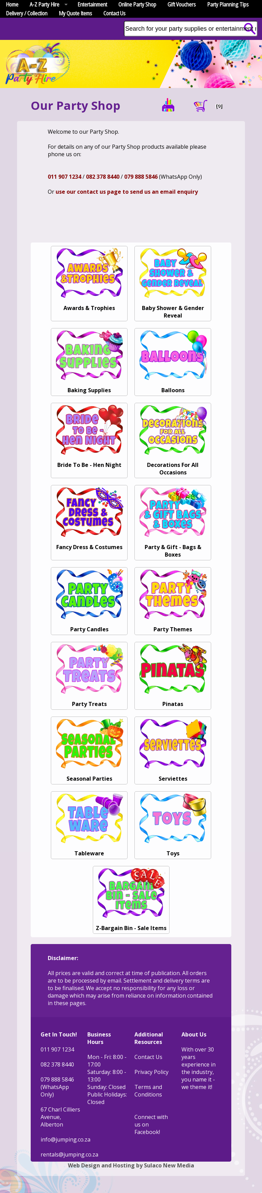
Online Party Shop (137, 4)
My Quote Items (75, 13)
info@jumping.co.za (65, 1139)
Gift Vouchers (182, 4)
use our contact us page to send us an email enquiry (127, 191)
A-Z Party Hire (46, 5)
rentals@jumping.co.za (69, 1154)
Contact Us (114, 13)
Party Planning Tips (228, 4)
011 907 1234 (64, 176)
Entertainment (92, 4)
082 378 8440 (102, 176)
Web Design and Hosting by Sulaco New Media (131, 1165)
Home (12, 4)
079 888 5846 (141, 176)
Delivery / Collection (26, 13)
